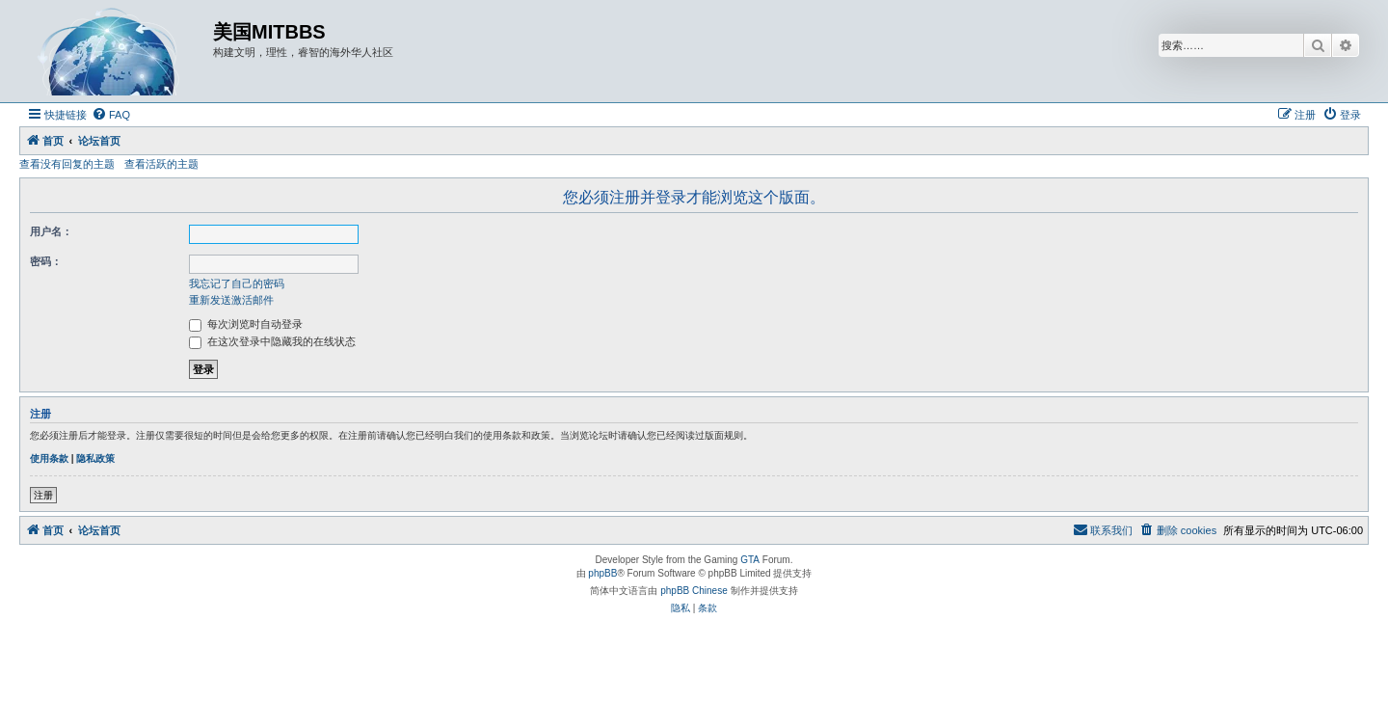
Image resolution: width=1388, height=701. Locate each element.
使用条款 (49, 458)
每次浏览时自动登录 (246, 324)
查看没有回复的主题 (67, 164)
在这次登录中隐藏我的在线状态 (272, 341)
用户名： (51, 231)
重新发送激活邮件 (231, 300)
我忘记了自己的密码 (236, 283)
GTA (750, 559)
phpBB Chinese (694, 590)
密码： (46, 261)
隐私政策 (95, 458)
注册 (43, 495)
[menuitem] (111, 114)
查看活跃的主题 (161, 164)
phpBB (602, 573)
